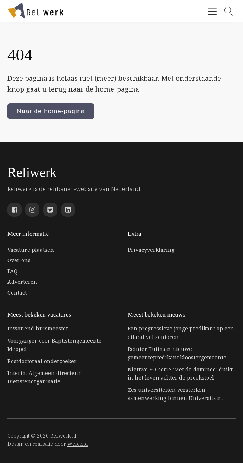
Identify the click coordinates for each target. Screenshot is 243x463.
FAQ (12, 271)
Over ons (19, 260)
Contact (17, 292)
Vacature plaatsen (30, 249)
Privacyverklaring (151, 249)
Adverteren (22, 281)
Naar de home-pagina (51, 111)
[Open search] (229, 11)
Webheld (77, 443)
